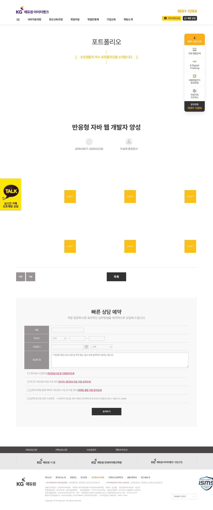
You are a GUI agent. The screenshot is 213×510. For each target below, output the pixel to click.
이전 (21, 276)
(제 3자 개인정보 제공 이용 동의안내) (74, 381)
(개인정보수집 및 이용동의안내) (60, 373)
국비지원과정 (34, 19)
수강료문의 (91, 449)
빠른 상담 (192, 18)
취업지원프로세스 (194, 94)
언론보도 (73, 477)
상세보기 (70, 196)
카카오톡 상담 (174, 18)
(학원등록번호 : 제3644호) (128, 483)
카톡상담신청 (61, 449)
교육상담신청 (31, 449)
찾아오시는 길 (61, 477)
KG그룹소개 (145, 477)
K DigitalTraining (194, 64)
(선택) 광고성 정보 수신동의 (76, 398)
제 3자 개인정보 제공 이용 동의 (59, 381)
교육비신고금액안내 (115, 477)
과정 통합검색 (194, 51)
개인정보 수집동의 (51, 373)
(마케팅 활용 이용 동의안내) (89, 390)
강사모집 (84, 477)
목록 (116, 276)
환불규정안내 (132, 477)
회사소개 (48, 477)
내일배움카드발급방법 (194, 79)
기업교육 (111, 19)
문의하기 (107, 411)
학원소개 (128, 19)
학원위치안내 (121, 449)
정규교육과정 (56, 19)
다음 (30, 276)
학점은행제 (93, 19)
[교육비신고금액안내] (93, 483)
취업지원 (75, 19)
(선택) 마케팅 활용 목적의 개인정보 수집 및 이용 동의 (64, 390)
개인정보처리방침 (97, 477)
